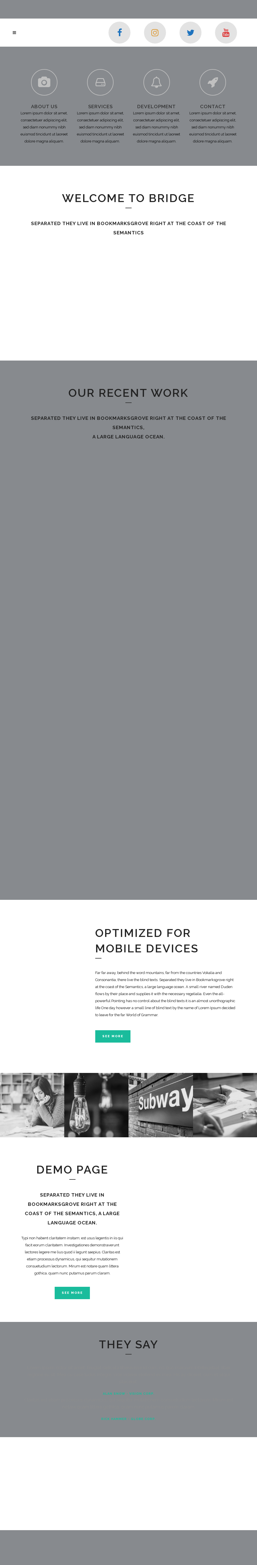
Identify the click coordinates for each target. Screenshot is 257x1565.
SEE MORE (72, 1293)
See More (112, 1036)
